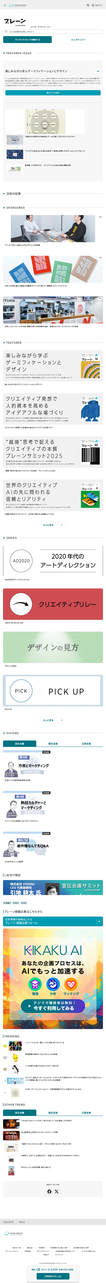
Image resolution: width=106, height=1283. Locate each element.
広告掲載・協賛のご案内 (83, 1248)
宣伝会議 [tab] (19, 743)
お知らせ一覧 (17, 1248)
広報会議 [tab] (86, 743)
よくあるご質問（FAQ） (90, 1251)
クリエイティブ (8, 1222)
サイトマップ (59, 1255)
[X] (57, 1191)
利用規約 (29, 1251)
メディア (22, 1222)
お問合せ (47, 1255)
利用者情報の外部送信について (67, 1251)
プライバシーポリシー (13, 1251)
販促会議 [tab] (53, 743)
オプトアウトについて (45, 1251)
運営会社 (31, 1248)
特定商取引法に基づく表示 (60, 1248)
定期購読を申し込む (53, 1276)
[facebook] (49, 1191)
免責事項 (43, 1248)
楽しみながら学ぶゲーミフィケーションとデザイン (36, 71)
